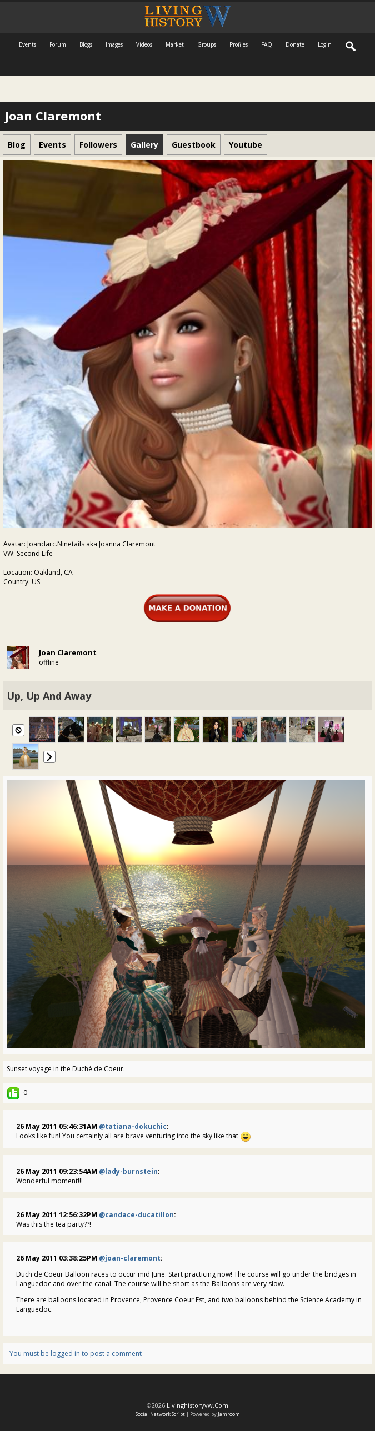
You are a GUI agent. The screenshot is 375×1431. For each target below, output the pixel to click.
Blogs (85, 44)
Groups (206, 44)
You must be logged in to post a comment (75, 1353)
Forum (57, 44)
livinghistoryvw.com (197, 1405)
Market (175, 44)
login (325, 44)
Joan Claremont (68, 652)
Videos (144, 44)
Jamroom (229, 1414)
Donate (295, 44)
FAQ (266, 44)
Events (27, 44)
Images (114, 44)
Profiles (238, 44)
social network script (160, 1414)
